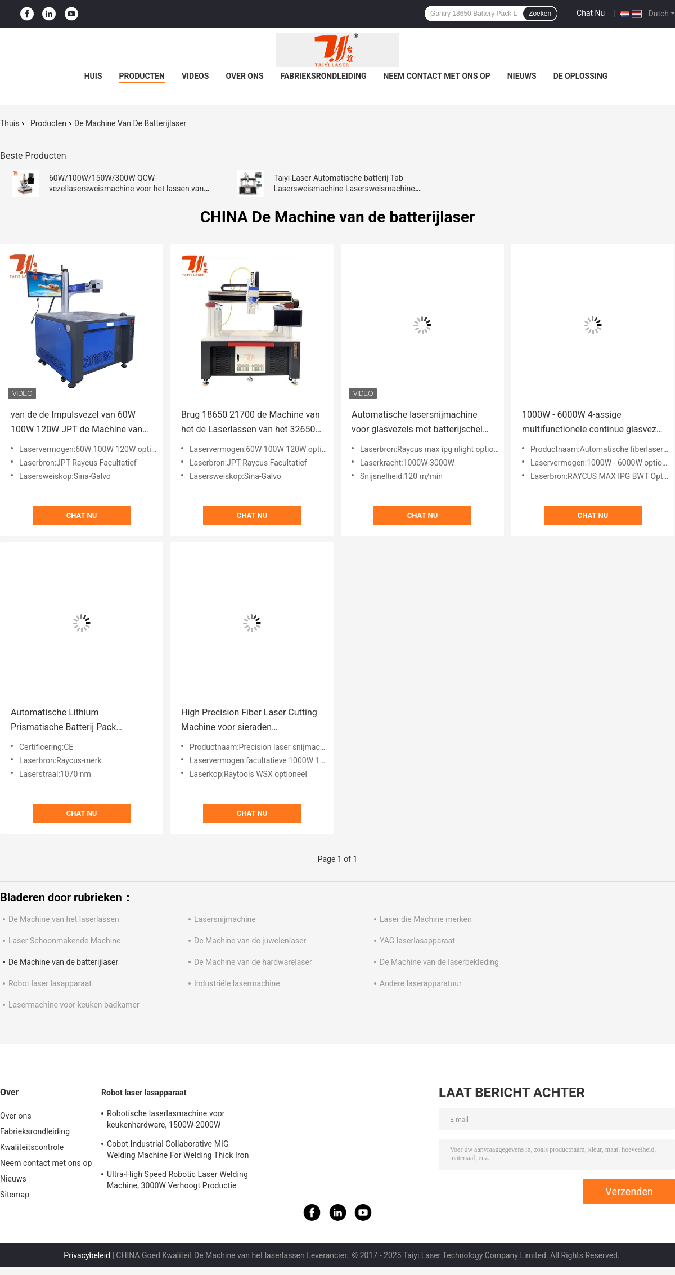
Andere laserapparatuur (421, 983)
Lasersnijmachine (225, 919)
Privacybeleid (87, 1255)
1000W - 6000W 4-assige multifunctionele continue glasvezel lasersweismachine (592, 423)
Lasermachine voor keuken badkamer (74, 1004)
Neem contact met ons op (436, 75)
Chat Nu (591, 12)
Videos (195, 75)
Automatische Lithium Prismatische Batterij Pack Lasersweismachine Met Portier (74, 721)
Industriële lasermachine (237, 983)
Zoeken (540, 13)
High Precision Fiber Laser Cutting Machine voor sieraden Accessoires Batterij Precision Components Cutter (249, 721)
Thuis (9, 123)
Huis (93, 75)
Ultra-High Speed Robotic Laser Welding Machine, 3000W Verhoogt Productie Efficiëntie (177, 1181)
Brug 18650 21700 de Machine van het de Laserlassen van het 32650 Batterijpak (250, 423)
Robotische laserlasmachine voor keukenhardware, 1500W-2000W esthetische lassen (166, 1121)
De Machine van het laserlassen (63, 919)
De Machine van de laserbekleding (439, 962)
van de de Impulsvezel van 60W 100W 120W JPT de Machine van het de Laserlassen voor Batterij (76, 423)
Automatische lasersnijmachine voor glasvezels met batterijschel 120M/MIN (417, 423)
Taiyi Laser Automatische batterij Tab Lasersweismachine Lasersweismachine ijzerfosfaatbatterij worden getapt (344, 188)
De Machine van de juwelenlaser (250, 940)
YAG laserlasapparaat (417, 940)
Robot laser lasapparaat (50, 983)
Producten (142, 75)
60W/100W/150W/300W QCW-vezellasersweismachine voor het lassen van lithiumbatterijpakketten (126, 188)
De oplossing (581, 75)
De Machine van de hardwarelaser (253, 962)
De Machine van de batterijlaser (63, 962)
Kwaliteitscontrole (32, 1147)
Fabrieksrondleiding (324, 75)
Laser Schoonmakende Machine (64, 940)
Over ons (244, 75)
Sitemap (14, 1194)
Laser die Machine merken (426, 919)
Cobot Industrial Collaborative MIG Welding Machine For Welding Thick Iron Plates (178, 1151)
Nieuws (522, 75)
